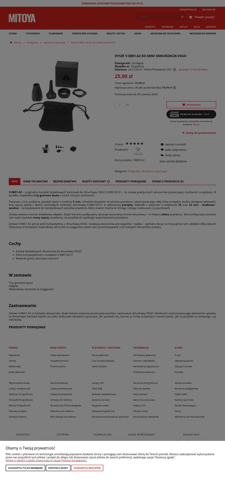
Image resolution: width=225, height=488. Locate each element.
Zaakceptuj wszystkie (87, 468)
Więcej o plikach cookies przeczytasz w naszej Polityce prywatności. (46, 460)
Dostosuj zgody (58, 468)
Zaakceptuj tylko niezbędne (25, 468)
